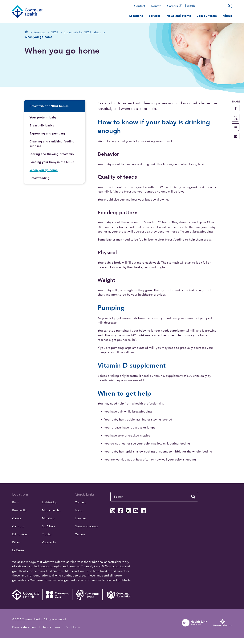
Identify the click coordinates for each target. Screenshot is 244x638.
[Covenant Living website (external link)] (87, 594)
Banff (15, 502)
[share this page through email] (235, 136)
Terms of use (51, 627)
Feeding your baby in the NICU (52, 162)
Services (154, 16)
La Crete (18, 550)
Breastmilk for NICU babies (49, 106)
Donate (156, 6)
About (227, 16)
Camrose (18, 526)
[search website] (229, 5)
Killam (16, 542)
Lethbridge (49, 502)
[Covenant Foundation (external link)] (117, 594)
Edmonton (19, 534)
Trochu (46, 534)
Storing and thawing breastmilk (52, 154)
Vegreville (49, 542)
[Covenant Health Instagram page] (112, 510)
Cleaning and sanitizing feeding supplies (52, 143)
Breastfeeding (39, 178)
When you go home (44, 170)
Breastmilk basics (42, 125)
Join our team (207, 16)
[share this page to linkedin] (235, 127)
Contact (139, 6)
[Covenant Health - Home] (27, 594)
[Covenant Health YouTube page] (135, 510)
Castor (16, 518)
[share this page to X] (235, 118)
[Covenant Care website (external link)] (57, 594)
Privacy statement (24, 627)
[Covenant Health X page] (128, 510)
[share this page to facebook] (235, 108)
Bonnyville (19, 510)
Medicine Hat (51, 510)
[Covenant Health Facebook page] (120, 510)
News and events (178, 16)
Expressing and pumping (47, 133)
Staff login (73, 627)
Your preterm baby (43, 117)
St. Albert (48, 526)
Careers (174, 6)
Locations (136, 16)
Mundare (48, 518)
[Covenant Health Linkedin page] (143, 510)
